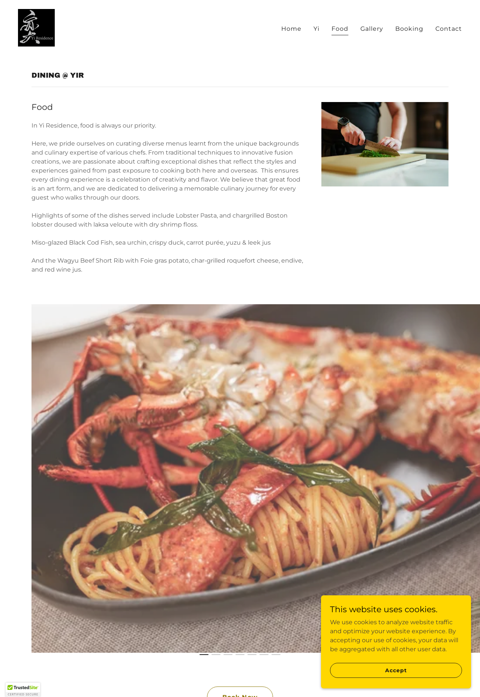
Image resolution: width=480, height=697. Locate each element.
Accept (395, 670)
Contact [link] (448, 28)
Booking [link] (409, 28)
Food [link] (340, 28)
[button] (23, 690)
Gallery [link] (371, 28)
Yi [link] (317, 28)
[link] (36, 27)
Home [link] (291, 28)
